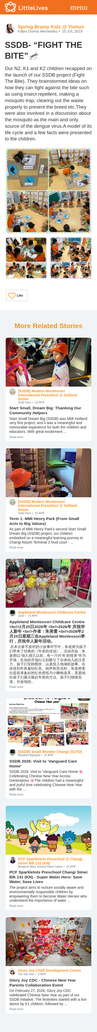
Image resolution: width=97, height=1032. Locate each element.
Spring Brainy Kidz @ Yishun (51, 26)
